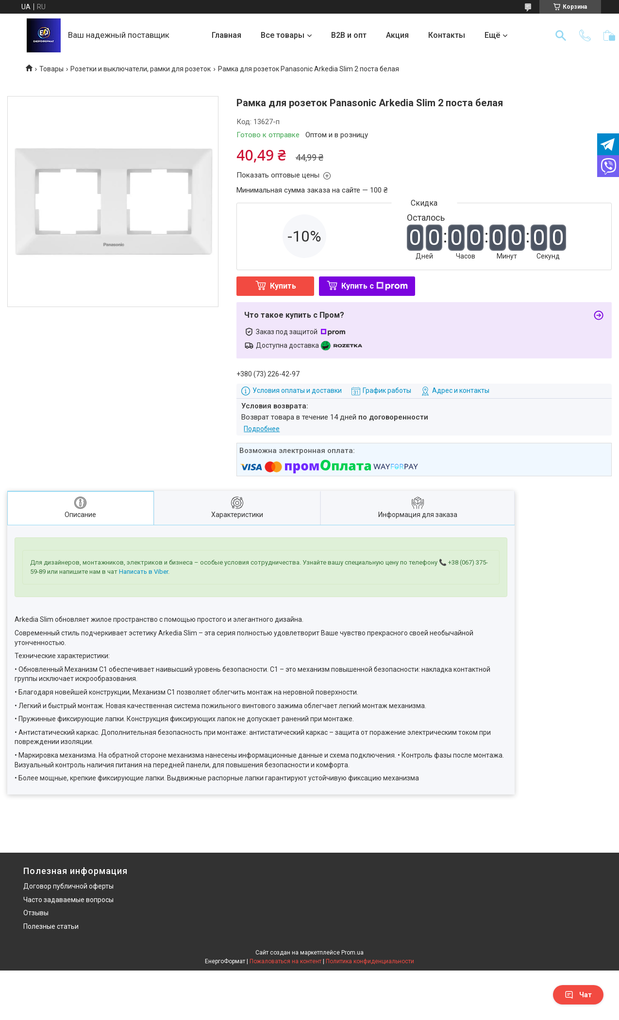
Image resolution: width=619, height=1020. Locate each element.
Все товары (282, 35)
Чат (578, 994)
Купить (283, 286)
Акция (397, 35)
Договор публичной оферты (68, 886)
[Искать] (560, 35)
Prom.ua (352, 952)
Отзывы (36, 913)
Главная (226, 35)
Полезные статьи (51, 926)
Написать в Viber (143, 571)
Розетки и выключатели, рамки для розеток (140, 69)
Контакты (446, 35)
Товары (51, 69)
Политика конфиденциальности (370, 961)
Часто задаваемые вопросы (68, 900)
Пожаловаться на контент (285, 961)
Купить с (374, 286)
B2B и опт (349, 35)
